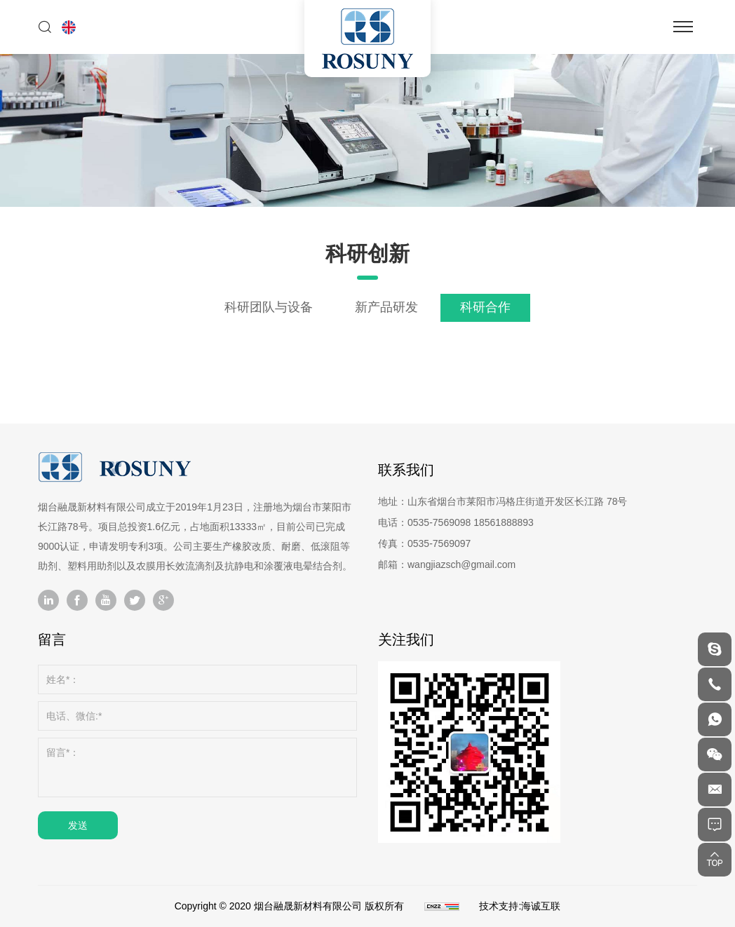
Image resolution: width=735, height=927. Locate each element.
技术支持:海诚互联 (519, 906)
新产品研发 (386, 307)
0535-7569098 (439, 522)
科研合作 (485, 307)
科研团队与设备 (268, 307)
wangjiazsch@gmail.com (461, 564)
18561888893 (503, 522)
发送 (78, 825)
